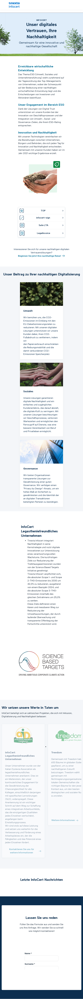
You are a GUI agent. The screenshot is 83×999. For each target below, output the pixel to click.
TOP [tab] (41, 211)
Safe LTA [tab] (41, 225)
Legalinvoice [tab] (41, 233)
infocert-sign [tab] (41, 218)
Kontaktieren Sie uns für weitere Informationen (25, 851)
